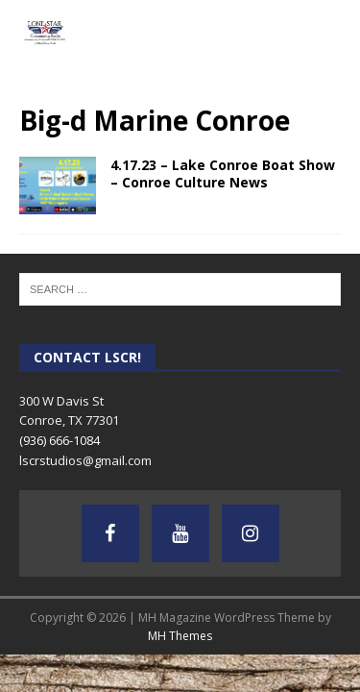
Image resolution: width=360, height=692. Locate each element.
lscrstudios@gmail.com (85, 460)
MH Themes (180, 636)
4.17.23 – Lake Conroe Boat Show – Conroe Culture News (222, 173)
